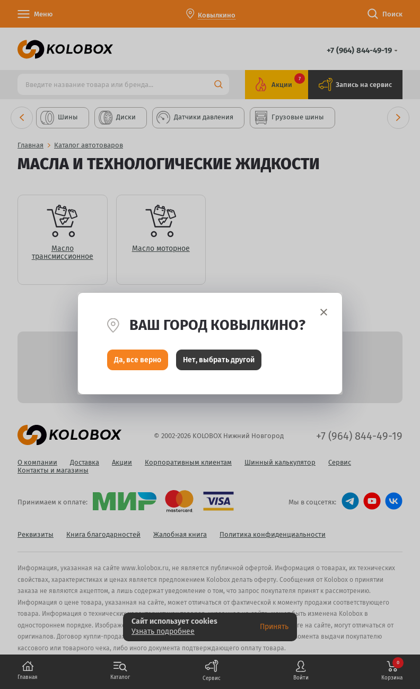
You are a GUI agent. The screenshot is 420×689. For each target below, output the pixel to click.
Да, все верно (137, 360)
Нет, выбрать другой (219, 360)
